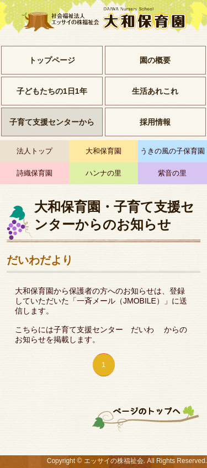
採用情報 (155, 122)
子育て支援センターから (51, 122)
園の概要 (155, 60)
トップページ (52, 60)
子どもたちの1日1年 (52, 91)
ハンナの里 (103, 173)
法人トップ (34, 151)
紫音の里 (172, 173)
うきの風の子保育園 (172, 151)
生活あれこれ (155, 91)
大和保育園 (103, 151)
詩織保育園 (34, 173)
